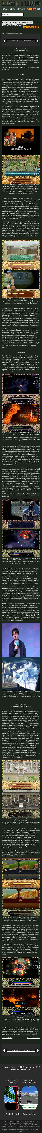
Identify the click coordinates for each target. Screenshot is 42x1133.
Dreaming (29, 319)
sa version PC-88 (18, 319)
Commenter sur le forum (33, 1038)
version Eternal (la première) (19, 752)
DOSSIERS (31, 9)
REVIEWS (21, 9)
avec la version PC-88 (13, 320)
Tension (36, 312)
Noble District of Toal (29, 493)
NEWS (4, 9)
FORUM (12, 9)
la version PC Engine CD (14, 495)
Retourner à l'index (7, 1038)
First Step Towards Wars (28, 846)
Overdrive (4, 490)
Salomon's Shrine (14, 483)
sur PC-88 (28, 490)
